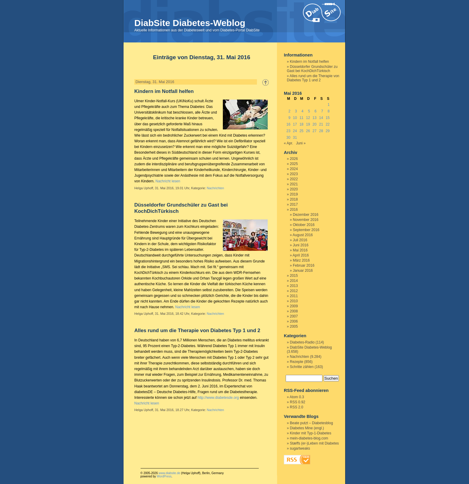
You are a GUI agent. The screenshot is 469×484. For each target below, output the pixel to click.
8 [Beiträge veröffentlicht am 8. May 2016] (329, 111)
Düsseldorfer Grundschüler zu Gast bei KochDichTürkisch (312, 69)
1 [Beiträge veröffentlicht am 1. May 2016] (329, 105)
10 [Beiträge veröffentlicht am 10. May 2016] (295, 118)
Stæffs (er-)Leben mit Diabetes (314, 443)
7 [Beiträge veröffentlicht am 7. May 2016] (322, 111)
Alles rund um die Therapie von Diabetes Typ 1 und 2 (197, 330)
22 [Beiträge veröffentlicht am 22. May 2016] (328, 124)
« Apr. (288, 143)
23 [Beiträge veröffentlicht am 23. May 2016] (288, 131)
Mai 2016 (300, 250)
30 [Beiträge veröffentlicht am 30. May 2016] (288, 137)
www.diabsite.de (169, 473)
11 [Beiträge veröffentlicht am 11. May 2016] (301, 118)
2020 (294, 189)
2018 (294, 199)
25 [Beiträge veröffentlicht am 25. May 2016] (301, 131)
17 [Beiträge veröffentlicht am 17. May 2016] (295, 124)
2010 (294, 301)
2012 (294, 291)
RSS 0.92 (297, 402)
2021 (294, 184)
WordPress (164, 476)
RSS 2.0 (296, 407)
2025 (294, 164)
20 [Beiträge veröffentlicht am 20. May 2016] (314, 124)
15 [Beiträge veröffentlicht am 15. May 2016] (328, 118)
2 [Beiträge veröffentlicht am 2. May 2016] (289, 111)
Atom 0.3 (297, 397)
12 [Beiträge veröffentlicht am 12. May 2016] (308, 118)
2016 (294, 209)
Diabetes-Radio (302, 342)
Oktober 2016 (304, 225)
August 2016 (303, 235)
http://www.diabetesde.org (218, 398)
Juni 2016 (300, 245)
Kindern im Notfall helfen (164, 91)
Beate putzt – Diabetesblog (311, 423)
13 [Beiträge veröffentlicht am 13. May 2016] (314, 118)
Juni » (301, 143)
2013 (294, 286)
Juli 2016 (300, 240)
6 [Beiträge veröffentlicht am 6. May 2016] (316, 111)
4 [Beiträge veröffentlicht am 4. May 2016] (303, 111)
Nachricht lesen (168, 181)
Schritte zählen (301, 367)
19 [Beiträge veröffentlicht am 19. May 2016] (308, 124)
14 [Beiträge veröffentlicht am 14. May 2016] (321, 118)
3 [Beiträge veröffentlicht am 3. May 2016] (296, 111)
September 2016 (306, 230)
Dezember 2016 (305, 215)
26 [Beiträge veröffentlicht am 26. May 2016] (308, 131)
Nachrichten (215, 188)
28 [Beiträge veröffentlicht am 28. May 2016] (321, 131)
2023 (294, 174)
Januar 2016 (303, 270)
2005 (294, 326)
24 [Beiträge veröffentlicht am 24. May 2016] (295, 131)
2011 (294, 296)
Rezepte (296, 362)
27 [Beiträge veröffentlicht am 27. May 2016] (314, 131)
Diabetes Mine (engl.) (307, 428)
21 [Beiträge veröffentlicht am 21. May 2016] (321, 124)
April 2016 (301, 255)
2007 (294, 316)
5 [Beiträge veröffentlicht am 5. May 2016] (309, 111)
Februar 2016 (303, 265)
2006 (294, 321)
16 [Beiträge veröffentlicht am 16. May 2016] (288, 124)
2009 (294, 306)
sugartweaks (300, 448)
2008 (294, 311)
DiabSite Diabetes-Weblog (189, 23)
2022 (294, 179)
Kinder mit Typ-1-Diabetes (310, 433)
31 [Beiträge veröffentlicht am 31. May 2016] (295, 137)
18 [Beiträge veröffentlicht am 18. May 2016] (301, 124)
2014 (294, 281)
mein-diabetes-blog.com (309, 438)
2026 (294, 159)
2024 (294, 169)
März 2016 (301, 260)
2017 (294, 204)
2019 (294, 194)
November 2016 (305, 220)
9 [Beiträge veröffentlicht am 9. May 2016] (289, 118)
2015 (294, 276)
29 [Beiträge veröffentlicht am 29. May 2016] (328, 131)
